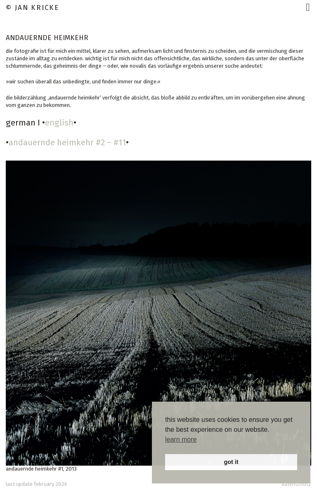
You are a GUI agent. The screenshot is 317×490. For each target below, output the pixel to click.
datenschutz (296, 484)
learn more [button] (180, 439)
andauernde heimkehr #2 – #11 (67, 142)
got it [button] (231, 462)
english (59, 123)
